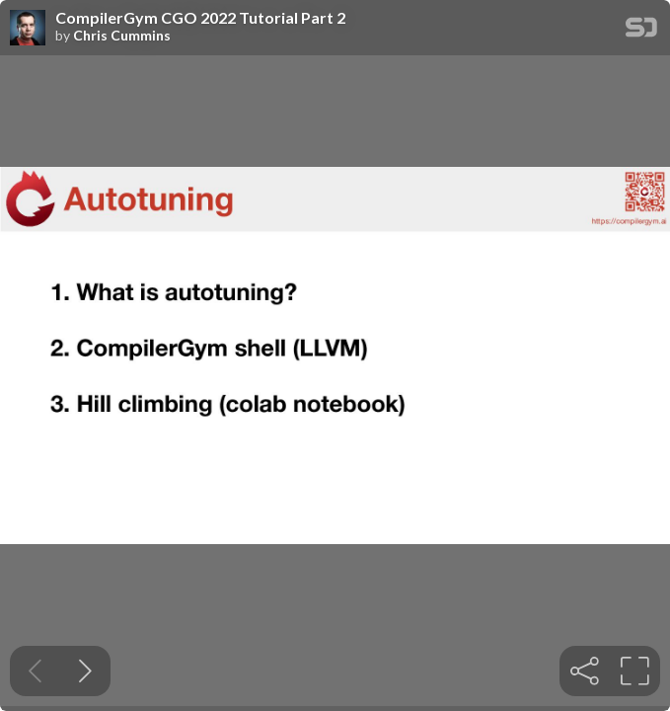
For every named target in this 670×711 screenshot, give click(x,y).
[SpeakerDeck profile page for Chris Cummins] (27, 28)
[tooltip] (584, 671)
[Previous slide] (35, 671)
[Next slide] (85, 671)
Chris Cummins (122, 35)
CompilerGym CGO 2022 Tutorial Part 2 (200, 18)
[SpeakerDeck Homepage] (641, 31)
